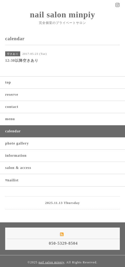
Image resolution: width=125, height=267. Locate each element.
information (16, 156)
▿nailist (12, 180)
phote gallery (17, 143)
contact (11, 107)
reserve (11, 95)
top (8, 82)
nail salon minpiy (62, 14)
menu (10, 119)
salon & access (18, 168)
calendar (13, 131)
